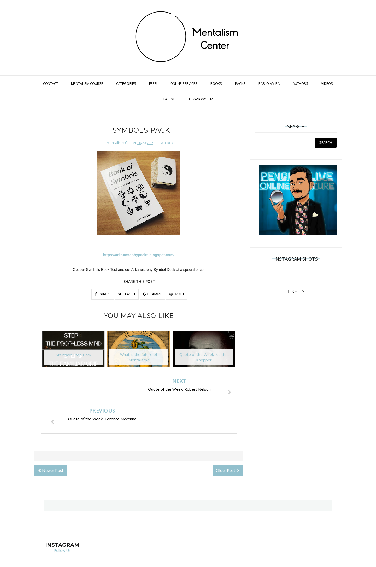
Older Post (227, 440)
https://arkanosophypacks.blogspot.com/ (138, 255)
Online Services (183, 83)
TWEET (127, 294)
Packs (240, 83)
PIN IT (176, 294)
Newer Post (50, 440)
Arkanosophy (201, 99)
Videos (327, 83)
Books (216, 83)
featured (165, 143)
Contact (50, 83)
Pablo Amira (269, 83)
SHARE (103, 294)
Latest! (169, 99)
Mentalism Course (87, 83)
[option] (73, 351)
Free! (153, 83)
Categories (126, 83)
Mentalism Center (121, 142)
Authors (300, 83)
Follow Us (62, 520)
